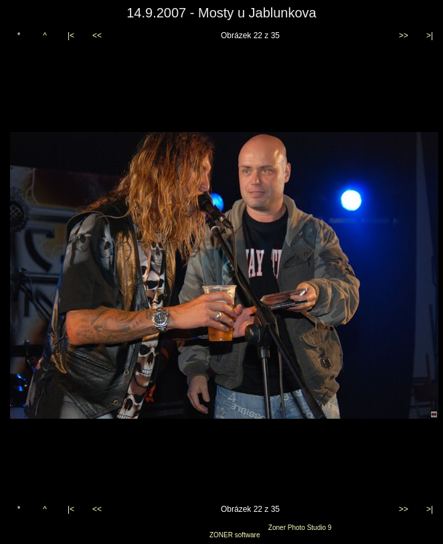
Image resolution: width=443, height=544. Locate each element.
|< (71, 35)
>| (429, 35)
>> (403, 35)
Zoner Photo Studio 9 (300, 527)
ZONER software (234, 535)
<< (97, 35)
